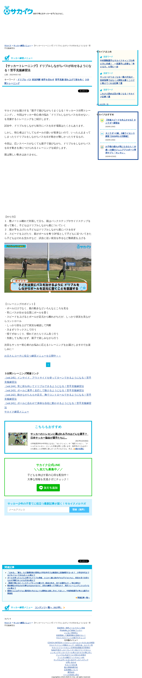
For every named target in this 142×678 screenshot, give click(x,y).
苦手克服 (59, 79)
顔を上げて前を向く (74, 79)
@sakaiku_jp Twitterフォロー (71, 630)
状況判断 (36, 79)
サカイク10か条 (71, 665)
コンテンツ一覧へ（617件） (48, 607)
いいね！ (71, 633)
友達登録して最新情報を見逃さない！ (71, 635)
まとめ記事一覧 (102, 104)
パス (29, 79)
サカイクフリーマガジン (71, 648)
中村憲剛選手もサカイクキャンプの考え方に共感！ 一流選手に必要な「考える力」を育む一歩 (117, 63)
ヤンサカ (71, 660)
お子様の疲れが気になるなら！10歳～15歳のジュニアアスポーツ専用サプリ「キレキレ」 (120, 149)
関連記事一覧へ (84, 598)
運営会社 (71, 672)
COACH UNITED (71, 643)
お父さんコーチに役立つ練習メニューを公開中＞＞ (32, 355)
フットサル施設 (71, 657)
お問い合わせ (71, 662)
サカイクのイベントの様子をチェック (71, 638)
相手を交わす (47, 79)
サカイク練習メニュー (16, 411)
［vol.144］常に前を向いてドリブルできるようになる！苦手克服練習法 (44, 386)
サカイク (7, 46)
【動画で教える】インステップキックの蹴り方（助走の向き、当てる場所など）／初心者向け (43, 583)
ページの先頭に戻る (71, 675)
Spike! (71, 650)
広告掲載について (71, 670)
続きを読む (79, 449)
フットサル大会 (71, 655)
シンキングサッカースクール (71, 652)
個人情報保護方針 (71, 667)
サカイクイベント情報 (71, 645)
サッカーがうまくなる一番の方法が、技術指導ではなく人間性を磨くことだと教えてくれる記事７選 (117, 80)
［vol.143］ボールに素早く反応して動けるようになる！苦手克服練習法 (44, 390)
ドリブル (21, 79)
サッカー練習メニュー (22, 46)
